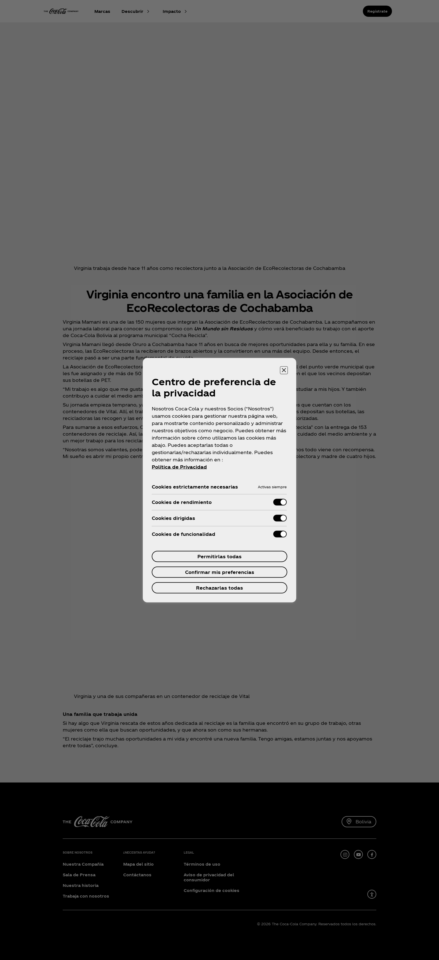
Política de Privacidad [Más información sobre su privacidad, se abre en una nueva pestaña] (179, 466)
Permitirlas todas (219, 556)
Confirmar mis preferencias (219, 571)
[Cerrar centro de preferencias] (284, 370)
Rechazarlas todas (219, 587)
